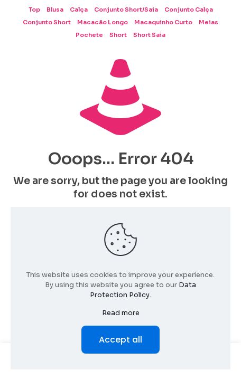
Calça (79, 9)
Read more (121, 312)
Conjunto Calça (188, 9)
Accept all (120, 340)
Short (118, 35)
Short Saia (149, 35)
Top (34, 9)
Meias (208, 22)
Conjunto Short (47, 22)
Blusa (55, 9)
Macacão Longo (102, 22)
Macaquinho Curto (163, 22)
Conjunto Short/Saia (126, 9)
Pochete (89, 35)
